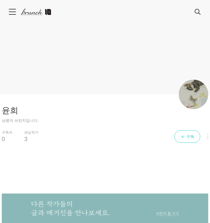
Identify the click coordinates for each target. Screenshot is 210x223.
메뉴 (13, 12)
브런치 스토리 (38, 12)
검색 (198, 12)
